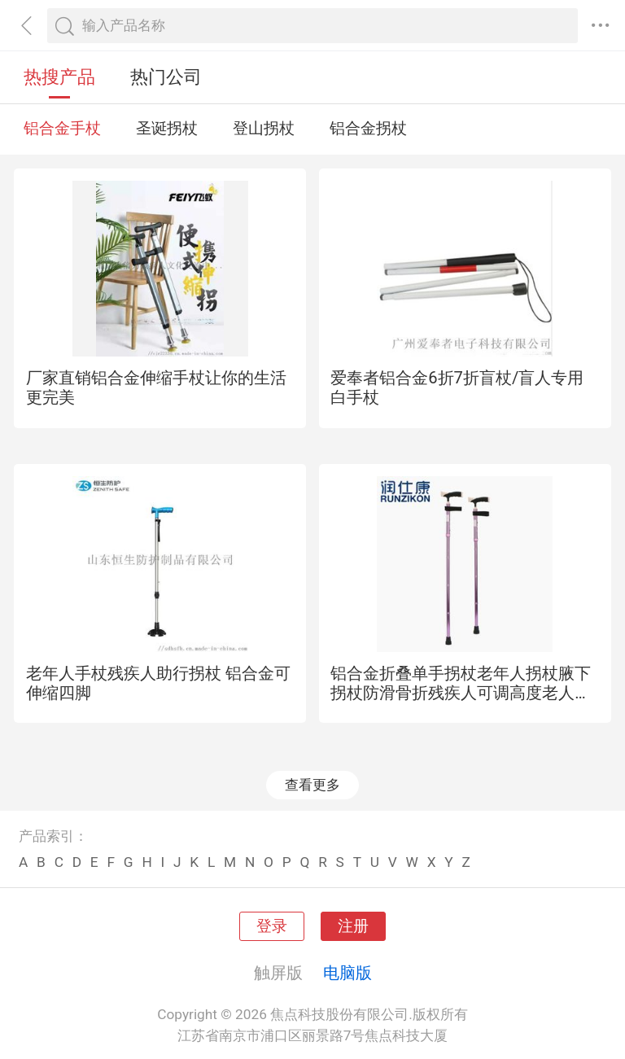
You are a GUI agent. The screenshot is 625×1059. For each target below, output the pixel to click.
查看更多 (312, 785)
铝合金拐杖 (368, 129)
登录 (271, 926)
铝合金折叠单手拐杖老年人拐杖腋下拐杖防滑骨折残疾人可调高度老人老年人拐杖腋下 (460, 692)
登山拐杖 (264, 129)
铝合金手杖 (62, 129)
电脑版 (347, 972)
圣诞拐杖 (167, 129)
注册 (353, 926)
